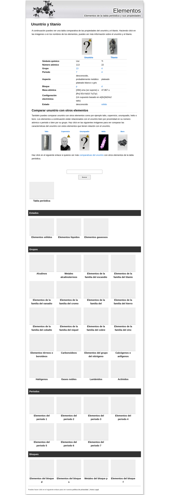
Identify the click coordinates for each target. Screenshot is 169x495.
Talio (46, 131)
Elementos (127, 10)
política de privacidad (80, 490)
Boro (123, 131)
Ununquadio (84, 131)
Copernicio (65, 131)
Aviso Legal (94, 490)
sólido (104, 104)
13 (77, 68)
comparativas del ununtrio (91, 155)
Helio (104, 131)
